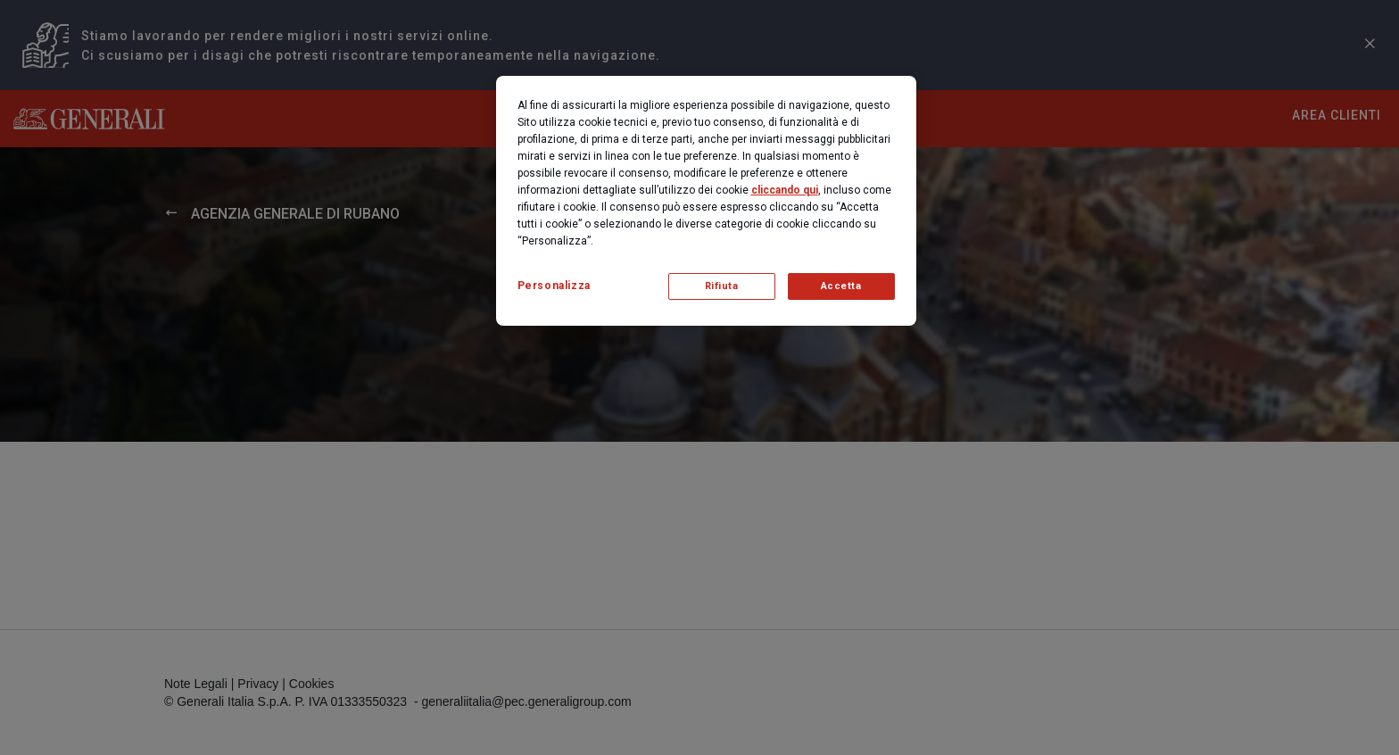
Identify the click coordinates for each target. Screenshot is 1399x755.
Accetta (841, 286)
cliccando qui (784, 190)
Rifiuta (722, 286)
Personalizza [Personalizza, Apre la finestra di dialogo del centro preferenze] (554, 285)
